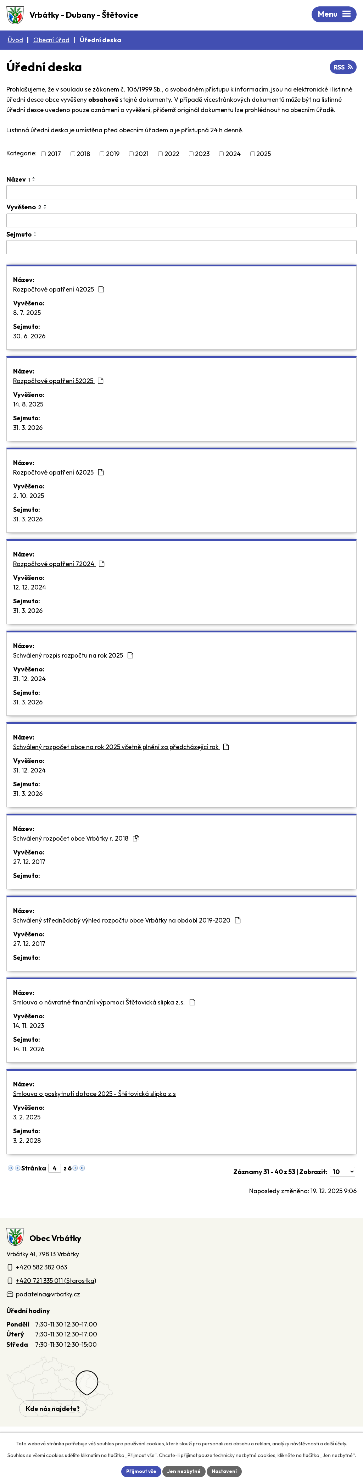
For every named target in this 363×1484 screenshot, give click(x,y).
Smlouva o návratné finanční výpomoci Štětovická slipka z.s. (104, 1002)
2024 (233, 154)
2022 (171, 154)
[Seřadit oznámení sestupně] (34, 180)
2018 (83, 154)
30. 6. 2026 (29, 336)
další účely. (335, 1443)
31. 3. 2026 (28, 427)
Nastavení (224, 1471)
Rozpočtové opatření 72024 (58, 564)
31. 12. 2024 (29, 679)
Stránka (33, 1168)
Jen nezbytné (184, 1471)
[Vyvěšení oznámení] (181, 221)
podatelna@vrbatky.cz (48, 1294)
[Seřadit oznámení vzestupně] (34, 177)
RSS (343, 67)
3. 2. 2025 (26, 1117)
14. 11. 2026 (28, 1049)
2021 (142, 154)
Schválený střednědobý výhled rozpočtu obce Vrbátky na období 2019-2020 (126, 920)
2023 (202, 154)
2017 (54, 154)
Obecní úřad (51, 40)
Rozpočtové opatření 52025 (58, 381)
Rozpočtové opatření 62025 (58, 472)
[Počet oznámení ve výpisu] (342, 1171)
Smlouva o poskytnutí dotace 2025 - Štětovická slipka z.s (94, 1094)
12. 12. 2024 (29, 587)
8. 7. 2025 (27, 313)
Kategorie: (21, 153)
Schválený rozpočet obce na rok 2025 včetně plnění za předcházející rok (121, 747)
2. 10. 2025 (28, 496)
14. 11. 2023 (28, 1025)
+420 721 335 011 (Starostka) (56, 1281)
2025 (263, 154)
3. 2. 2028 (27, 1140)
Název (18, 179)
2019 (112, 154)
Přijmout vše (141, 1471)
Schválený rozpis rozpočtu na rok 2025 (73, 655)
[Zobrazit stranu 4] (54, 1168)
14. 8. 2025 (28, 404)
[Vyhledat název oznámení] (181, 192)
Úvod (15, 40)
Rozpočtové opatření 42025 (58, 289)
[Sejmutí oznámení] (181, 247)
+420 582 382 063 (41, 1267)
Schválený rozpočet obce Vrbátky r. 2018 (76, 838)
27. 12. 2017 (29, 862)
